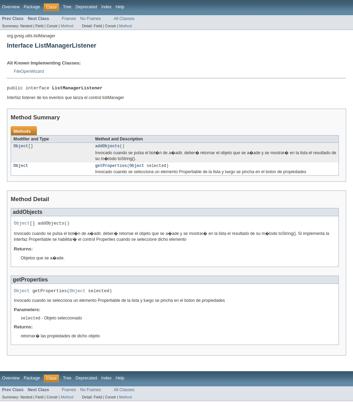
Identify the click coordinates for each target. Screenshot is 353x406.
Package (32, 6)
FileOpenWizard (29, 71)
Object (20, 147)
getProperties (111, 168)
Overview (11, 6)
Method (67, 26)
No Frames (90, 18)
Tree (67, 6)
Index (106, 6)
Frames (69, 18)
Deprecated (86, 6)
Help (120, 6)
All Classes (124, 18)
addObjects (107, 147)
